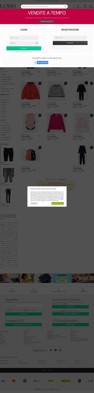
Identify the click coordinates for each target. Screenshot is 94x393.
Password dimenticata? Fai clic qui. (24, 51)
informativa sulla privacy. (53, 200)
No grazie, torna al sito (47, 21)
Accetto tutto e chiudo (58, 203)
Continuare (76, 43)
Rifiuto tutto (34, 203)
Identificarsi (30, 48)
